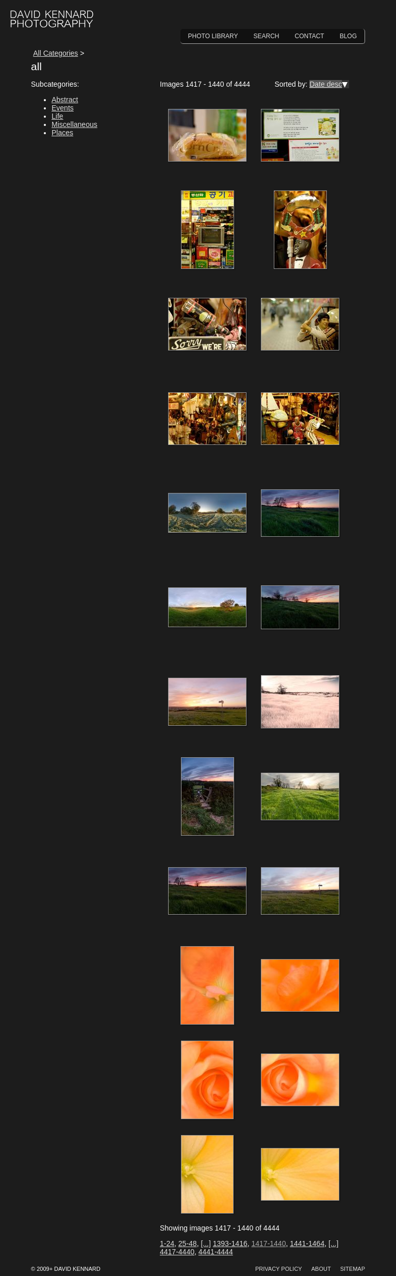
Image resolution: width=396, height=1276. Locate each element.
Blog (348, 36)
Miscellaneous (74, 124)
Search (266, 36)
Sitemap (352, 1269)
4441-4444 (216, 1252)
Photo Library (213, 36)
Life (57, 116)
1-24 (167, 1243)
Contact (309, 36)
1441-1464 (307, 1243)
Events (63, 108)
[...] (205, 1243)
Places (62, 133)
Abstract (65, 99)
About (321, 1269)
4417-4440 (177, 1252)
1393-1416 (230, 1243)
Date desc (325, 84)
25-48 (187, 1243)
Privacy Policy (278, 1269)
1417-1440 (268, 1243)
